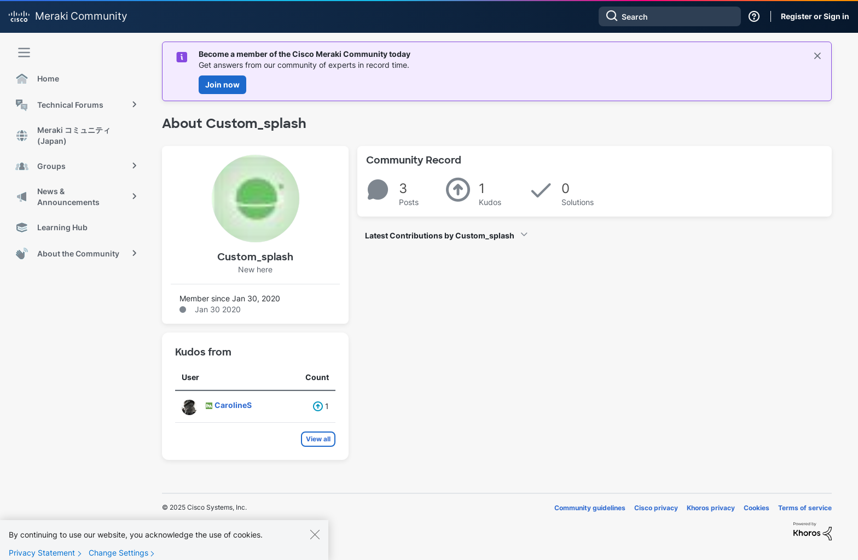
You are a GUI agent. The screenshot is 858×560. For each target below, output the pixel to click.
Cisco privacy (656, 508)
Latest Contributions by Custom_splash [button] (439, 235)
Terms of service (805, 508)
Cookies (756, 508)
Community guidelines (589, 508)
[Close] (314, 542)
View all (318, 439)
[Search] (670, 16)
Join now (222, 84)
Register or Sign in (815, 16)
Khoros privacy (711, 508)
